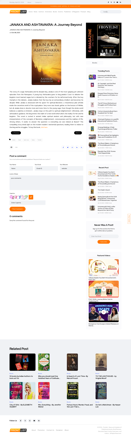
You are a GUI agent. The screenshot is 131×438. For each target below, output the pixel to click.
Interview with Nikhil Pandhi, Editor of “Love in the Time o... (108, 76)
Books (55, 12)
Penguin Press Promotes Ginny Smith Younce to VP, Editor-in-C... (108, 95)
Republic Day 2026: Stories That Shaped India (107, 152)
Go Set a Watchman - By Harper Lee (108, 406)
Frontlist (39, 140)
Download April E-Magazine (65, 6)
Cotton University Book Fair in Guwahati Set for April (107, 112)
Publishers (67, 12)
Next (78, 133)
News (35, 12)
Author (13, 140)
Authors (41, 12)
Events (60, 12)
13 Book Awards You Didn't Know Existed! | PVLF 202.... (102, 279)
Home (31, 12)
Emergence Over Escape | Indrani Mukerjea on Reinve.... (104, 325)
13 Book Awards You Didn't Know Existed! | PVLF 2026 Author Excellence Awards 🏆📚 (108, 174)
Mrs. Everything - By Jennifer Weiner (49, 406)
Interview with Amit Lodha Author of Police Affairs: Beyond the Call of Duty (106, 208)
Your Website (64, 164)
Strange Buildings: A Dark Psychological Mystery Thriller (107, 128)
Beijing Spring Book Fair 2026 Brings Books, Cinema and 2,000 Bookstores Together (107, 198)
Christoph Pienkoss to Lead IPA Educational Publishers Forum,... (108, 120)
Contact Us (38, 2)
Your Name (13, 164)
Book (19, 140)
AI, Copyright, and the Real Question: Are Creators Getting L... (107, 85)
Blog (88, 12)
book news (26, 140)
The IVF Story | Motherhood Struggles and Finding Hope (107, 104)
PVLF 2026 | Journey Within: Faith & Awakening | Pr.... (100, 300)
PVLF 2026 (129, 218)
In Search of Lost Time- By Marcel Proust (77, 377)
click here (44, 127)
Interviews (48, 12)
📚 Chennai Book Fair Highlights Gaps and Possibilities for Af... (108, 136)
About (29, 2)
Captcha (12, 193)
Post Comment (17, 209)
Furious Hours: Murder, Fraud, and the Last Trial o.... (80, 406)
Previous (16, 133)
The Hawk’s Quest (104, 190)
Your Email (38, 164)
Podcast (83, 12)
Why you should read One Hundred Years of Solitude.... (49, 377)
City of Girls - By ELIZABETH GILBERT (21, 406)
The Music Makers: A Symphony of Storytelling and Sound (108, 144)
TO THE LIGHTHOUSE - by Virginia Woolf (106, 377)
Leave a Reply (14, 174)
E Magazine (76, 12)
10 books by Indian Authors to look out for (21, 377)
